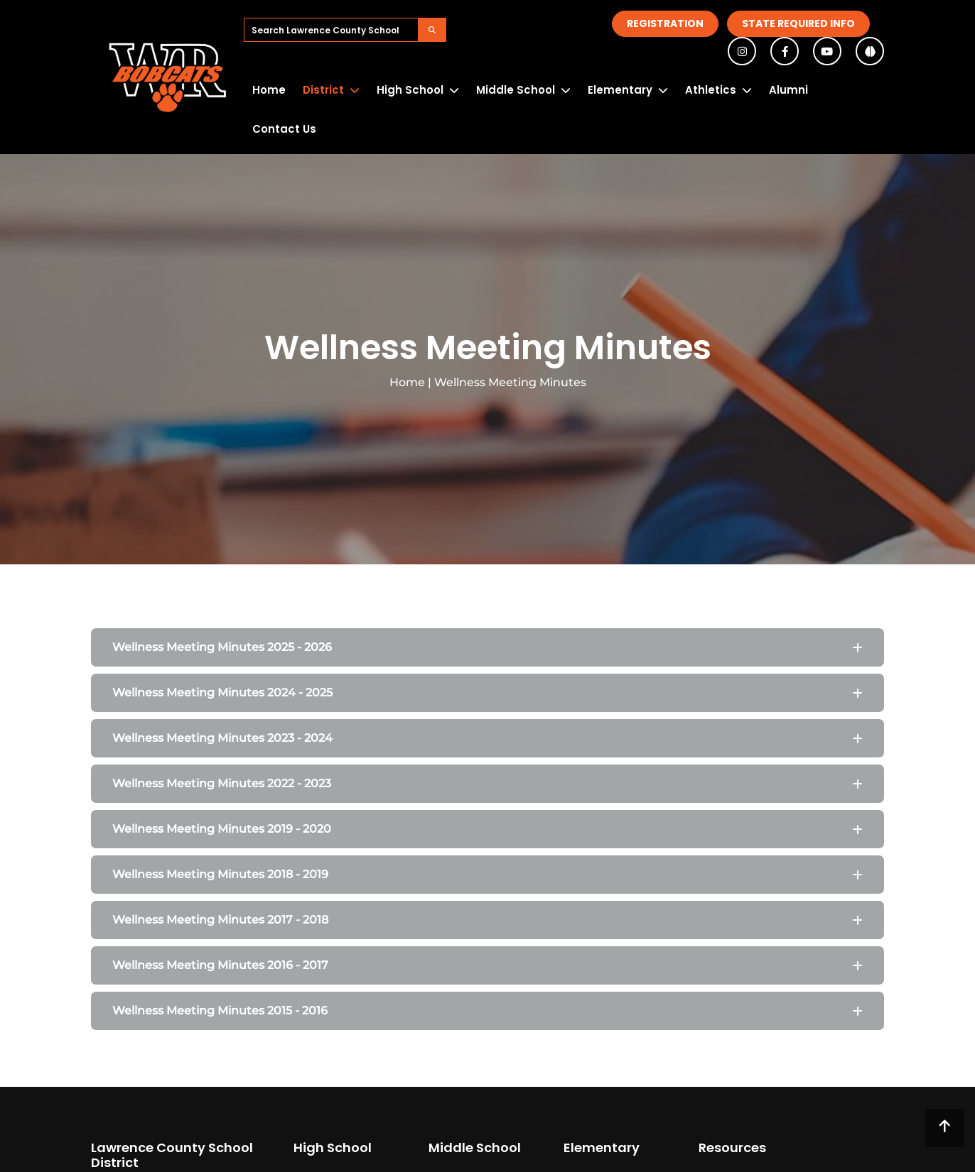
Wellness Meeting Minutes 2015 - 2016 (220, 1010)
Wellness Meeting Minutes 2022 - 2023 (221, 783)
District (323, 89)
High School (410, 89)
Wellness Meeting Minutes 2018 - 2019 (220, 874)
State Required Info (798, 23)
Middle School (515, 89)
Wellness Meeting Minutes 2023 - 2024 (222, 738)
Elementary (620, 89)
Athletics (710, 89)
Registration (665, 23)
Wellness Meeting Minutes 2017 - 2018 (220, 919)
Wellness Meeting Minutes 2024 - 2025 (222, 692)
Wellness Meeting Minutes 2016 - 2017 (220, 965)
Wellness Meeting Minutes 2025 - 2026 (222, 647)
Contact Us (284, 128)
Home (269, 89)
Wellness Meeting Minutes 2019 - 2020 (221, 829)
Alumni (788, 89)
